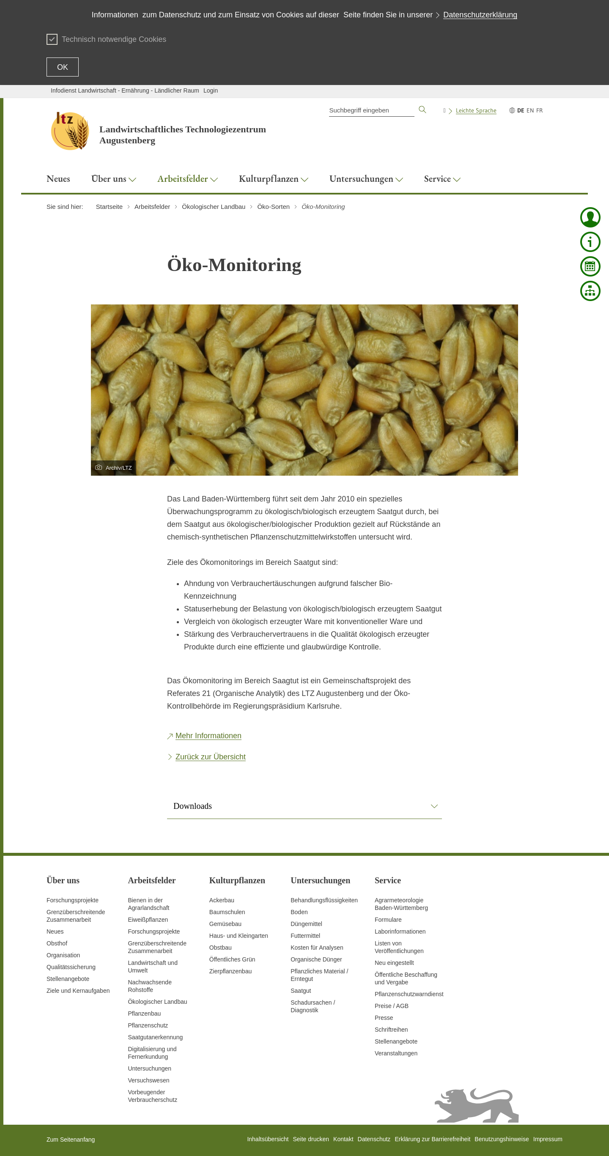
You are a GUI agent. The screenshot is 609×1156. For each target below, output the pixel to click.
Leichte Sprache (476, 110)
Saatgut (301, 990)
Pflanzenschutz (148, 1025)
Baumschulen (227, 912)
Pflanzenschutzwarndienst (409, 994)
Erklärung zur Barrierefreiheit (432, 1139)
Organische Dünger (316, 959)
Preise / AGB (392, 1006)
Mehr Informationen (208, 735)
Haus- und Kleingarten (238, 935)
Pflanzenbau (144, 1013)
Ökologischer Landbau (157, 1001)
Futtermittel (305, 935)
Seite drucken (311, 1139)
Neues (55, 931)
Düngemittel (306, 923)
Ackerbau (221, 900)
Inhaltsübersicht (267, 1139)
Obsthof (57, 943)
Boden (299, 912)
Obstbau (220, 947)
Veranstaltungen (396, 1053)
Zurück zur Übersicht (211, 757)
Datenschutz (374, 1139)
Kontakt (343, 1139)
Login (210, 90)
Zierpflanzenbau (230, 971)
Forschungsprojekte (73, 900)
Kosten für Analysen (317, 947)
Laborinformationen (400, 931)
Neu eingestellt (394, 962)
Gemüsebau (225, 923)
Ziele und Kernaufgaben (78, 990)
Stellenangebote (68, 978)
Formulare (388, 919)
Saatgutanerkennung (155, 1037)
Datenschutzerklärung (480, 15)
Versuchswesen (148, 1080)
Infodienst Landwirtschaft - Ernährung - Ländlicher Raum (125, 90)
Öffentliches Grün (232, 959)
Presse (384, 1017)
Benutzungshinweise (502, 1139)
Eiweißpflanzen (148, 919)
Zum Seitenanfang (71, 1139)
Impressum (547, 1139)
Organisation (63, 955)
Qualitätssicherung (71, 967)
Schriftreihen (391, 1029)
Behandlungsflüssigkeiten (324, 900)
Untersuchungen (149, 1068)
